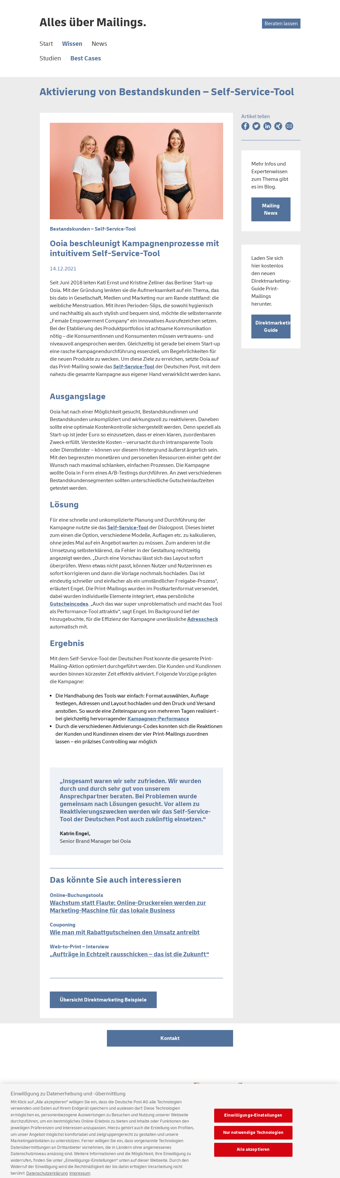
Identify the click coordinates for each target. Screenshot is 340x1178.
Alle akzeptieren (253, 1152)
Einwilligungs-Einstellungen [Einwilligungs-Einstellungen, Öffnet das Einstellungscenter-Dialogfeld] (253, 1118)
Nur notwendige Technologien (253, 1135)
